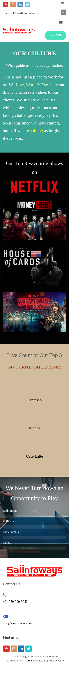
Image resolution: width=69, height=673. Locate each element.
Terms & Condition (36, 660)
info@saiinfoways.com (18, 623)
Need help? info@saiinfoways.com (22, 13)
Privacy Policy (56, 660)
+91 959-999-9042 (15, 602)
